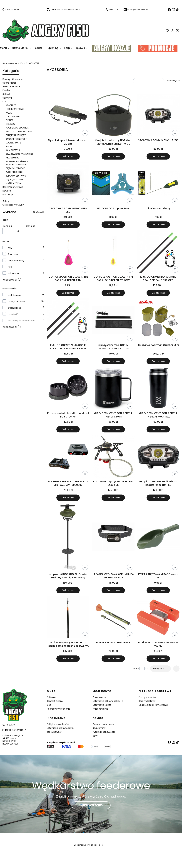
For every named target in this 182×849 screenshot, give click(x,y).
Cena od (7, 226)
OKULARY (10, 124)
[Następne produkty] (160, 668)
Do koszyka (68, 156)
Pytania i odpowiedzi (104, 731)
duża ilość (13, 314)
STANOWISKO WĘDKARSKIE (19, 153)
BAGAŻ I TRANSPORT (16, 139)
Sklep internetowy (87, 845)
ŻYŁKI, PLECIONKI (14, 172)
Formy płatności (147, 697)
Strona (135, 668)
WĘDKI (9, 112)
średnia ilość (14, 307)
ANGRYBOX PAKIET (12, 86)
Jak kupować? (54, 731)
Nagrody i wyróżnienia (58, 708)
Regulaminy (99, 728)
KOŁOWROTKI (13, 116)
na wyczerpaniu (16, 301)
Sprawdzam (91, 805)
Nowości (6, 190)
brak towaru (14, 295)
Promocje (7, 194)
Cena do (30, 226)
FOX (10, 267)
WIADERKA (11, 105)
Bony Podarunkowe (12, 187)
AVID (10, 247)
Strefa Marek (9, 82)
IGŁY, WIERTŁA (13, 150)
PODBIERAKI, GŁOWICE (17, 127)
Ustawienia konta (102, 704)
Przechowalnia (100, 708)
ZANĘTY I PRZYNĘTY (16, 135)
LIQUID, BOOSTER (14, 179)
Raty (95, 735)
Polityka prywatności (58, 724)
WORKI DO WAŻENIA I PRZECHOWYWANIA (17, 163)
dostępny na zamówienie (21, 320)
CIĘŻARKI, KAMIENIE (15, 168)
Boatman (13, 254)
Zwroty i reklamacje (103, 724)
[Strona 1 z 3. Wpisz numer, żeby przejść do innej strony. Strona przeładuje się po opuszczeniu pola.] (142, 668)
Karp (22, 63)
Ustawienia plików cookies (107, 701)
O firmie (51, 697)
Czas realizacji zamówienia (153, 704)
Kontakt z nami (55, 701)
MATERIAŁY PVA (14, 183)
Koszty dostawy (147, 701)
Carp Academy (16, 260)
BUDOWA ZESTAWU (16, 175)
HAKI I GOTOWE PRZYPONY (20, 131)
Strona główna (9, 63)
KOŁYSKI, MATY (13, 142)
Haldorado (13, 273)
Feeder (6, 90)
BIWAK (9, 146)
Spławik (6, 94)
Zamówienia (99, 697)
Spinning (7, 97)
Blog (49, 704)
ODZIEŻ (9, 120)
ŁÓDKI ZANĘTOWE (15, 109)
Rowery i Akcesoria (12, 79)
